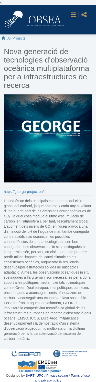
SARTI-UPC (35, 375)
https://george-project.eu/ (24, 192)
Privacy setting (57, 375)
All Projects (16, 38)
